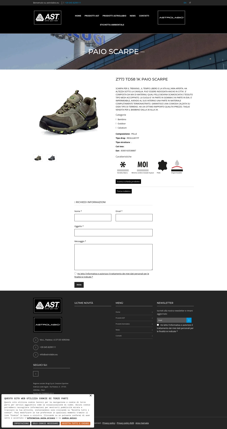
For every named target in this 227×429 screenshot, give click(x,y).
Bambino (122, 119)
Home (78, 15)
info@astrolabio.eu (49, 354)
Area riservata (142, 423)
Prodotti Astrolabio (114, 15)
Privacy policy (108, 423)
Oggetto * (79, 226)
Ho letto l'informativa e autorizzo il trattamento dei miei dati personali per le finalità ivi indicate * (175, 328)
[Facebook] (35, 373)
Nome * (78, 211)
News (133, 15)
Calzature (122, 127)
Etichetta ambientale (112, 24)
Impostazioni (21, 423)
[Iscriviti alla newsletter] (189, 320)
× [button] (90, 395)
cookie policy (69, 418)
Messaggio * (80, 241)
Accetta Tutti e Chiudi (75, 423)
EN (185, 2)
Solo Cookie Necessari (45, 423)
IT (190, 2)
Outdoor (122, 123)
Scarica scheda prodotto (128, 181)
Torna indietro (123, 191)
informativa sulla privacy (41, 418)
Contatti (144, 15)
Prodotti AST (92, 15)
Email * (119, 211)
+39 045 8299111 (73, 2)
